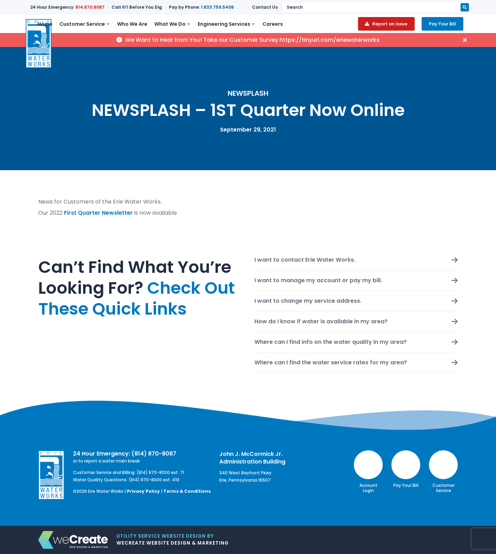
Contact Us (353, 7)
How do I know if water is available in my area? (321, 321)
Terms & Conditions (187, 491)
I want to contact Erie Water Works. (304, 260)
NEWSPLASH (248, 93)
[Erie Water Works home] (39, 28)
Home (69, 28)
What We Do (194, 28)
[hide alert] (469, 49)
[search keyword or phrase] (421, 7)
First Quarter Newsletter (98, 213)
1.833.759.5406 (249, 7)
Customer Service (107, 28)
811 (157, 7)
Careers (297, 28)
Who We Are (157, 28)
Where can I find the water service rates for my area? (330, 362)
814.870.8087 (122, 7)
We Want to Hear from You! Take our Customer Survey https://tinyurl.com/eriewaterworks (248, 49)
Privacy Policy (143, 491)
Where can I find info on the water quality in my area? (330, 342)
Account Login (368, 471)
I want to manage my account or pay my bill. (318, 280)
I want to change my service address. (307, 301)
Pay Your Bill (449, 28)
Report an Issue (397, 28)
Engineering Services (248, 28)
